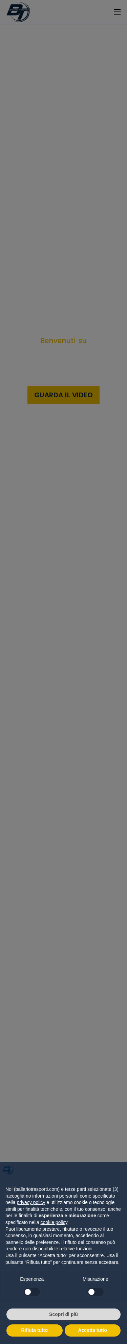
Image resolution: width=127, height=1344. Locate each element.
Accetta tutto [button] (92, 1330)
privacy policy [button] (31, 1202)
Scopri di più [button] (63, 1314)
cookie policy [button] (54, 1222)
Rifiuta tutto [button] (34, 1330)
